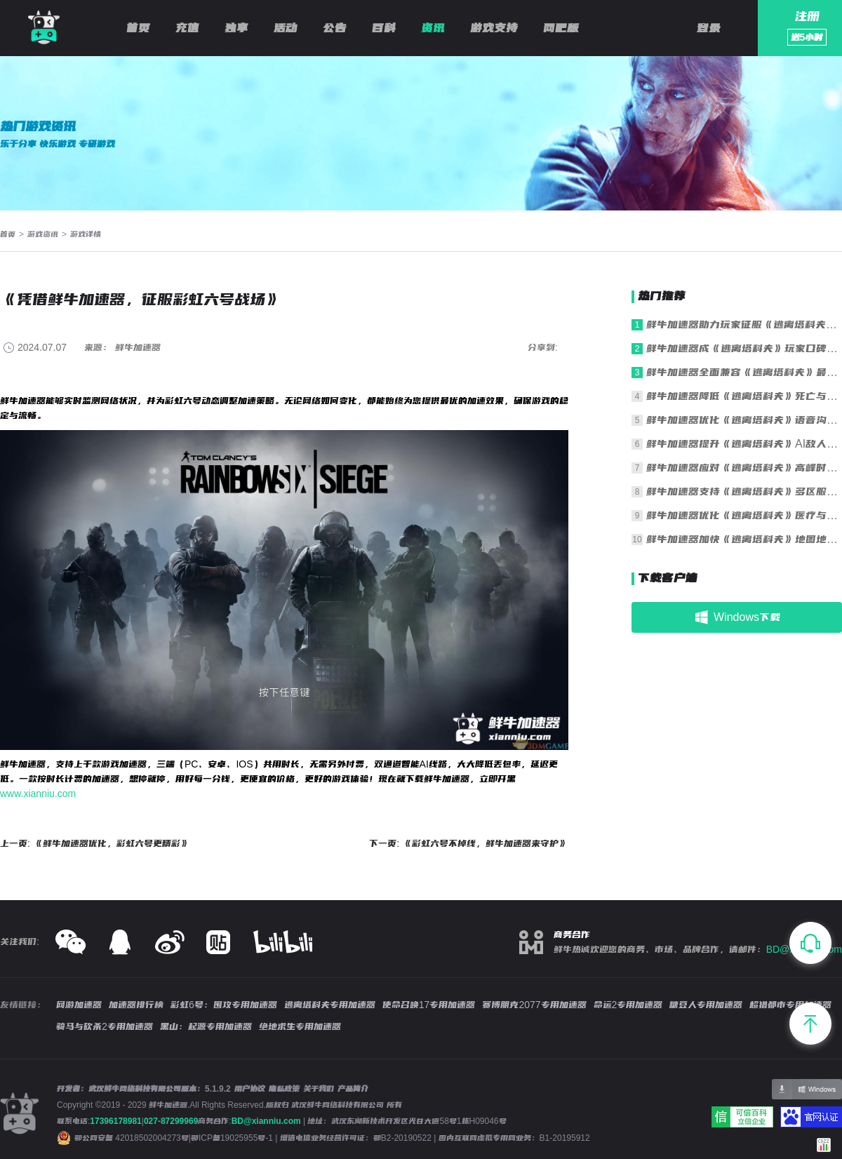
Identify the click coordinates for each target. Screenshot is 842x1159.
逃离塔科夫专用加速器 (329, 1004)
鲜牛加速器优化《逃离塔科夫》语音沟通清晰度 (744, 420)
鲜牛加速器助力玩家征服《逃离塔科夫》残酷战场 (744, 324)
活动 (286, 28)
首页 (138, 28)
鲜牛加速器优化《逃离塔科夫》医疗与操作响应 (744, 515)
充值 (187, 28)
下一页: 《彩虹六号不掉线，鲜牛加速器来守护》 (468, 843)
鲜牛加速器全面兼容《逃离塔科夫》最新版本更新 (744, 372)
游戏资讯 (42, 234)
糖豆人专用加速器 (705, 1004)
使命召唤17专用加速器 (429, 1004)
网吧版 (561, 28)
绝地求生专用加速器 (300, 1026)
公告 (335, 28)
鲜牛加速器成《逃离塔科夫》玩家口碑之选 (744, 348)
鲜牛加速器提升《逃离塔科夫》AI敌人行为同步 (744, 444)
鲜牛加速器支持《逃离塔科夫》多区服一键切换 (744, 491)
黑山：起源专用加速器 (206, 1026)
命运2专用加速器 (628, 1004)
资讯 (433, 28)
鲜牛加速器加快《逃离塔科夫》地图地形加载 (744, 539)
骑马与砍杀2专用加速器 (104, 1026)
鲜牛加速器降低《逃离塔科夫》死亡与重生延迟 (744, 396)
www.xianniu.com (38, 793)
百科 (384, 28)
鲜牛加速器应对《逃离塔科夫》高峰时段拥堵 (744, 468)
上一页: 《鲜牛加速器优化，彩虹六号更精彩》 (95, 843)
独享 (236, 28)
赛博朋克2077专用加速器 (534, 1004)
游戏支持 (494, 28)
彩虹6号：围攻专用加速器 (224, 1004)
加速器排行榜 (136, 1004)
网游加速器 (79, 1004)
